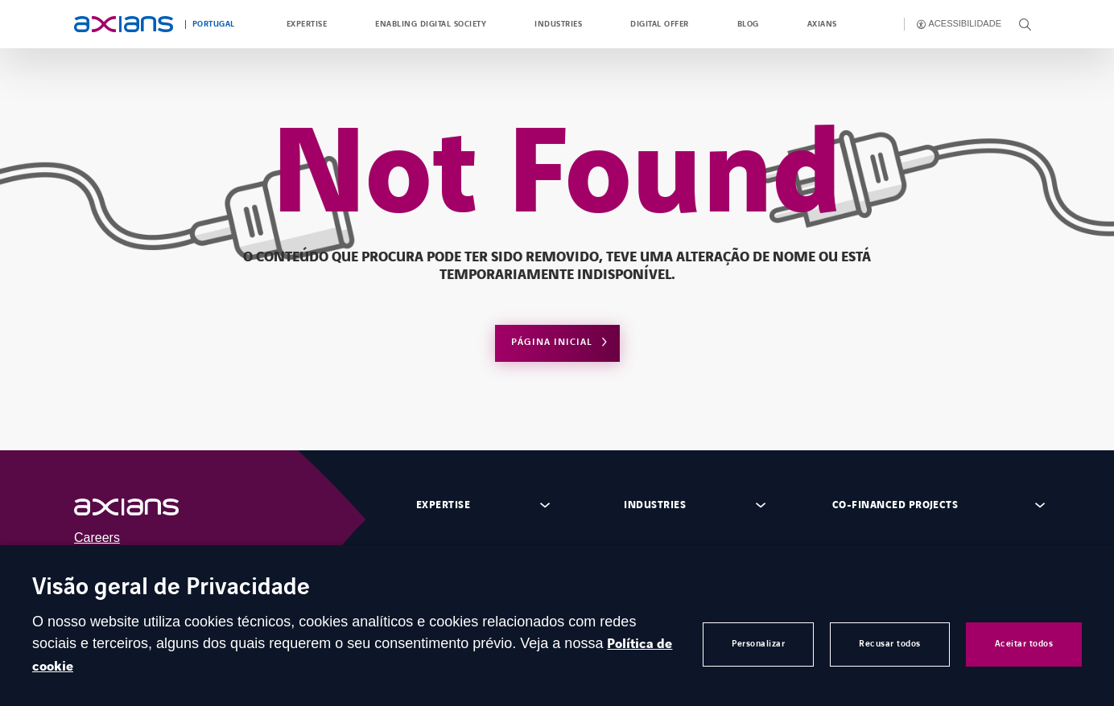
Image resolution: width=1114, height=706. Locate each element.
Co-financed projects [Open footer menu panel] (895, 505)
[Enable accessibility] (959, 24)
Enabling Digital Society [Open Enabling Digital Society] (430, 24)
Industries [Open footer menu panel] (655, 505)
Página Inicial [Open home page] (551, 342)
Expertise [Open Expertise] (307, 24)
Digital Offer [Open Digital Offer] (659, 24)
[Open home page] (123, 24)
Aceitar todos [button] (1024, 644)
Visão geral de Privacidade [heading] (171, 588)
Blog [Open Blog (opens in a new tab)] (748, 24)
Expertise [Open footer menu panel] (443, 505)
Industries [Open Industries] (558, 24)
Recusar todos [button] (890, 644)
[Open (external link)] (142, 507)
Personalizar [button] (758, 644)
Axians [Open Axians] (822, 24)
